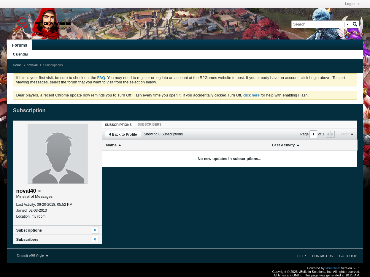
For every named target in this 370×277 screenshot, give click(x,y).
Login (352, 4)
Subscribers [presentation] (149, 124)
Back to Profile (123, 134)
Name (111, 145)
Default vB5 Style (32, 256)
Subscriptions (29, 230)
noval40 (32, 65)
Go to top (348, 256)
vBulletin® (332, 268)
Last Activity (283, 145)
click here (251, 95)
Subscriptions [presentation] (118, 124)
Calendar (20, 54)
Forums (19, 45)
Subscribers (27, 239)
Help (301, 256)
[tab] (118, 125)
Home (17, 65)
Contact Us (322, 256)
